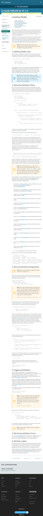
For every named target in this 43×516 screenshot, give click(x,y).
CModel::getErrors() (21, 436)
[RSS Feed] (35, 491)
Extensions (17, 484)
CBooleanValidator (24, 183)
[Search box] (5, 16)
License (2, 484)
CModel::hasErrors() (20, 435)
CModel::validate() (15, 373)
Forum (16, 494)
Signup (2, 470)
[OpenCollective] (21, 512)
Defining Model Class (19, 20)
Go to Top (27, 458)
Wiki (30, 484)
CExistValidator (23, 207)
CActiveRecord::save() (20, 377)
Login (6, 470)
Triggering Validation (19, 24)
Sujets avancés (5, 51)
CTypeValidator (22, 241)
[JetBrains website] (21, 514)
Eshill (33, 503)
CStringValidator (23, 224)
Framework (17, 480)
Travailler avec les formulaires (5, 26)
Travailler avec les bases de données (5, 42)
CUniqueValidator (23, 246)
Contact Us (3, 486)
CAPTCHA (29, 191)
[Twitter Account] (32, 491)
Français (11, 13)
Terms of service (32, 494)
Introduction (4, 19)
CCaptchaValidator (24, 189)
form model (17, 39)
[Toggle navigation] (41, 2)
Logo (16, 486)
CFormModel (14, 317)
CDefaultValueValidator (25, 203)
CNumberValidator (25, 233)
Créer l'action (4, 33)
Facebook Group (18, 498)
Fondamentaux (5, 22)
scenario (23, 287)
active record (19, 40)
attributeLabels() (29, 450)
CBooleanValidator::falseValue (19, 186)
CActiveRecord (19, 319)
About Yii (3, 480)
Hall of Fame (17, 499)
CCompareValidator (24, 194)
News (2, 482)
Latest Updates (3, 496)
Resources (31, 486)
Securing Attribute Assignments (21, 23)
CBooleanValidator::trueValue (24, 185)
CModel (15, 42)
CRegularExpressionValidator (25, 228)
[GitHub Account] (30, 491)
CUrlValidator (21, 250)
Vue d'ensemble (4, 29)
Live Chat (17, 496)
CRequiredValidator (33, 178)
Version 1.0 (31, 13)
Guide (30, 480)
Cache (3, 45)
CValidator (37, 163)
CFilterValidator (23, 216)
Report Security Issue (4, 499)
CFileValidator (22, 211)
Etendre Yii (4, 48)
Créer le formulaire (5, 35)
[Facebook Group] (33, 491)
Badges (16, 501)
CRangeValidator (21, 219)
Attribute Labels (18, 27)
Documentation (18, 482)
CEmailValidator (23, 198)
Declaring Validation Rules (20, 22)
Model (19, 33)
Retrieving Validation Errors (20, 25)
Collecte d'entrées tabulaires (5, 38)
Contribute (3, 494)
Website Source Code (33, 498)
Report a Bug (3, 498)
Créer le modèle (5, 31)
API (29, 482)
